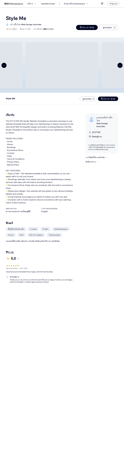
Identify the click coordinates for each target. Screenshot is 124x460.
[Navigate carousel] (4, 65)
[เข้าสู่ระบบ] (113, 3)
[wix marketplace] (13, 3)
